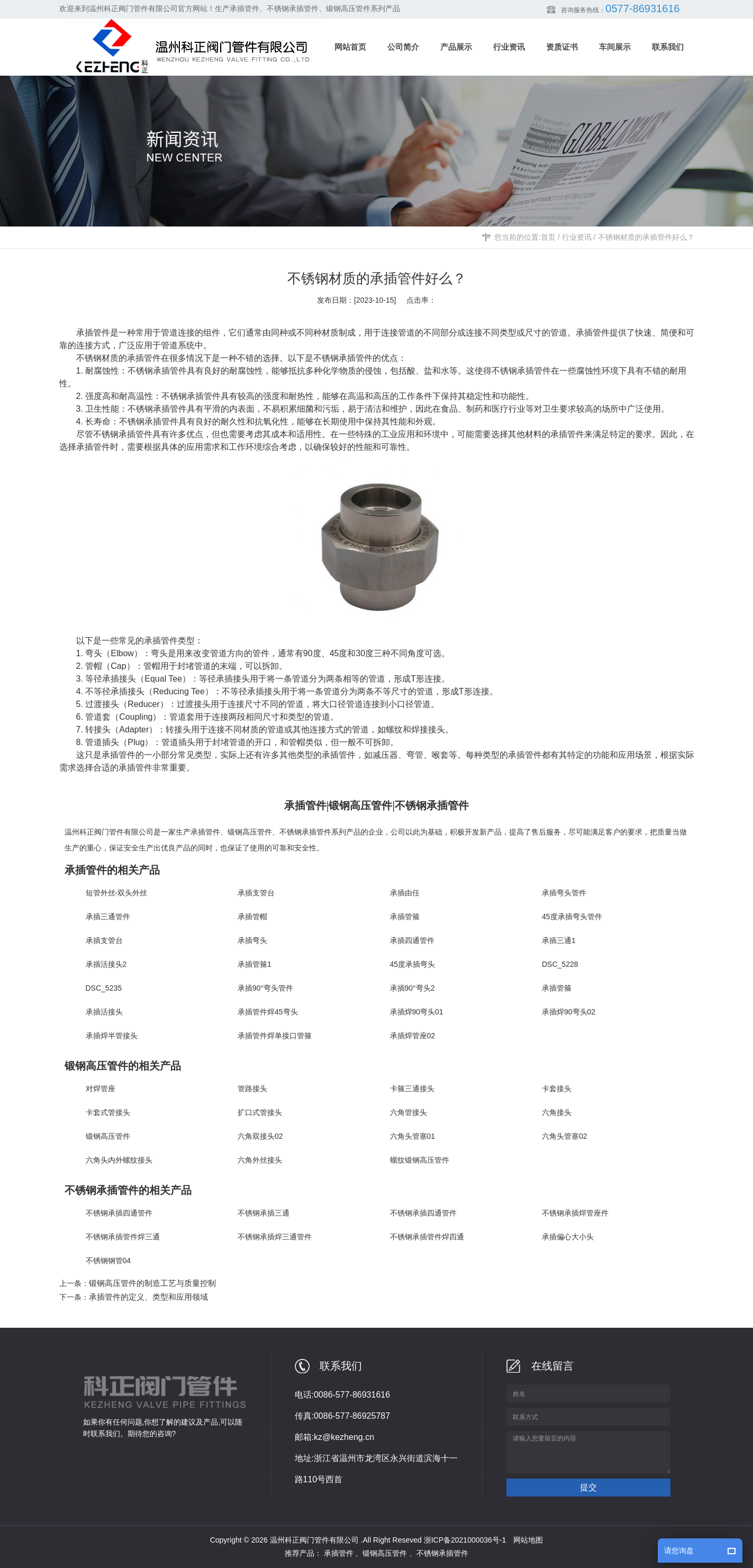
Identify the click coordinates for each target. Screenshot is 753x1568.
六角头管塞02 (564, 1136)
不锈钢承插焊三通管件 (275, 1236)
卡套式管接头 (108, 1112)
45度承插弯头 (413, 964)
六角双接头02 (260, 1136)
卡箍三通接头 (412, 1088)
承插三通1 (559, 940)
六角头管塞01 (413, 1136)
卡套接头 (556, 1088)
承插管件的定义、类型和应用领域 (148, 1296)
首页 (548, 237)
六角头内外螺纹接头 (119, 1160)
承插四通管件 (412, 940)
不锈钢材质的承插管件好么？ (646, 237)
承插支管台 (256, 893)
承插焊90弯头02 (568, 1012)
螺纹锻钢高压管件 (419, 1160)
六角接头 (556, 1112)
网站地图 (528, 1540)
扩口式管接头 (260, 1112)
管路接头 (252, 1088)
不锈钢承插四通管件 (119, 1213)
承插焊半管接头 (112, 1035)
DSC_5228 (560, 964)
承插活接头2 (106, 964)
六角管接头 (408, 1112)
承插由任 (405, 893)
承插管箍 (405, 916)
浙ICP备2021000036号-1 (465, 1540)
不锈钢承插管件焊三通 (123, 1236)
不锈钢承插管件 (343, 358)
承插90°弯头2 (412, 988)
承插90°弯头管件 (265, 988)
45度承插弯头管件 (572, 916)
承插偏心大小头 (568, 1236)
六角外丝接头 (260, 1160)
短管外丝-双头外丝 (117, 893)
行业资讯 (577, 237)
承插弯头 (252, 940)
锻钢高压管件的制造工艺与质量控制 (152, 1283)
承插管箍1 (254, 964)
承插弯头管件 (564, 893)
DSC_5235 (104, 988)
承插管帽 (252, 916)
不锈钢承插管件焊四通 (427, 1236)
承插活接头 (104, 1012)
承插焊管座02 (413, 1035)
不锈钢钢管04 (108, 1260)
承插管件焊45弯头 (268, 1012)
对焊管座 (100, 1088)
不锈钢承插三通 (263, 1213)
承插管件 (205, 832)
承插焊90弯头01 (416, 1012)
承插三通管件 (108, 916)
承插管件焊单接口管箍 (275, 1035)
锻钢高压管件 (250, 832)
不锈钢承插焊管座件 (575, 1213)
